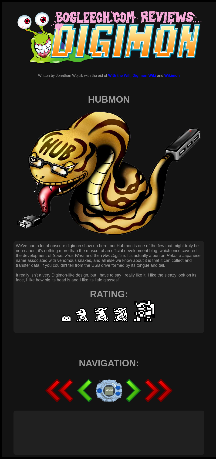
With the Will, (119, 76)
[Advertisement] (100, 427)
